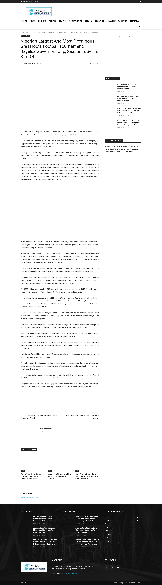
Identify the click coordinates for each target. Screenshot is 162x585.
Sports (27, 36)
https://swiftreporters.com (46, 432)
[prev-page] (22, 483)
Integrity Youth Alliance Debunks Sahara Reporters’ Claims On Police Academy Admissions (87, 476)
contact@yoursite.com (69, 574)
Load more (123, 132)
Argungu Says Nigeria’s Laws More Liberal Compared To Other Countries (59, 476)
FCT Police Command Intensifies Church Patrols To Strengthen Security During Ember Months (129, 122)
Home (22, 33)
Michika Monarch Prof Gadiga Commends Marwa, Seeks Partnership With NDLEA (31, 476)
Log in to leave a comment (30, 497)
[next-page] (25, 483)
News (27, 33)
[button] (138, 26)
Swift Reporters (30, 63)
